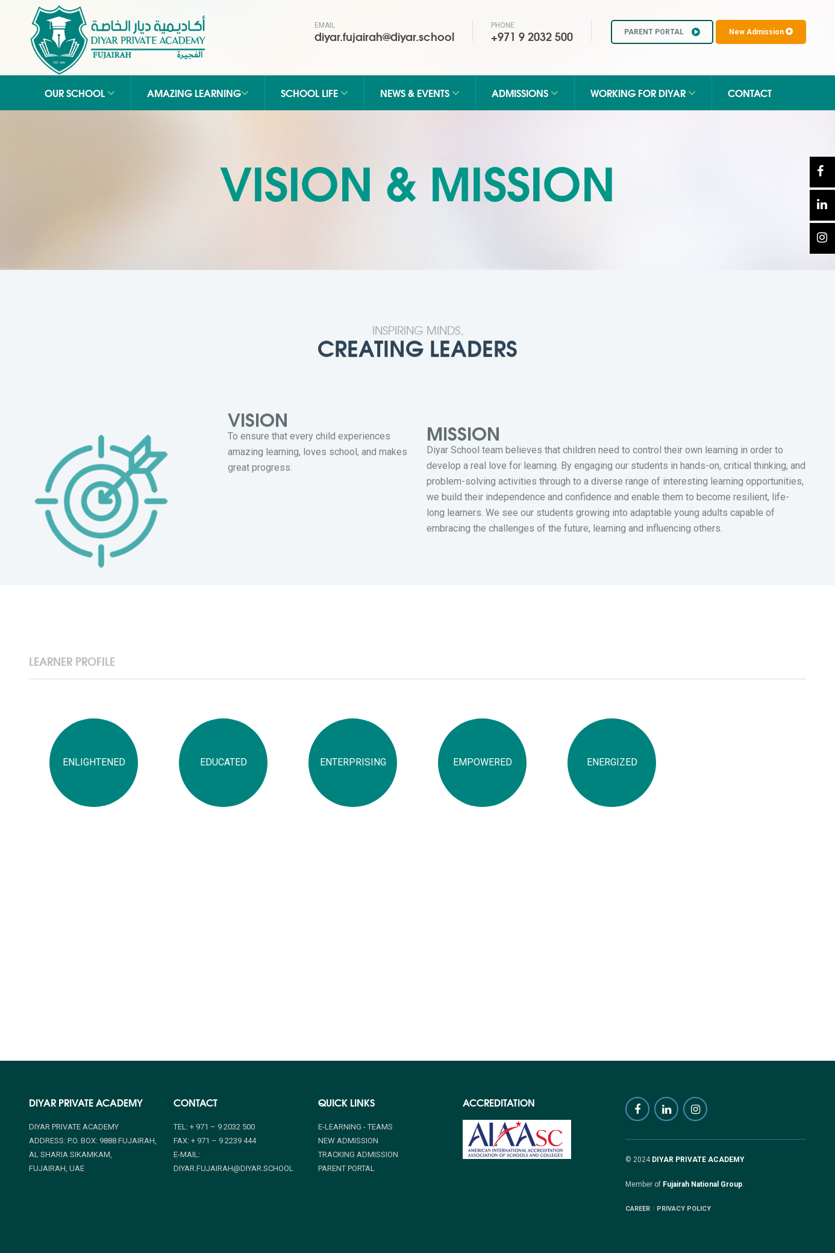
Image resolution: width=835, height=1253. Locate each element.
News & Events (420, 92)
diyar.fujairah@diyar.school (384, 36)
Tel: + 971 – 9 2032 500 (214, 1126)
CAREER (637, 1209)
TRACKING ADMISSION (358, 1154)
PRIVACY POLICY (684, 1209)
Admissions (525, 92)
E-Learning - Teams (355, 1126)
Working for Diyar (643, 92)
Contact (750, 92)
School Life (314, 92)
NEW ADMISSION (348, 1140)
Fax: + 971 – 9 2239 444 (215, 1140)
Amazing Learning (198, 92)
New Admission (761, 32)
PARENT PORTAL (662, 32)
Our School (80, 92)
